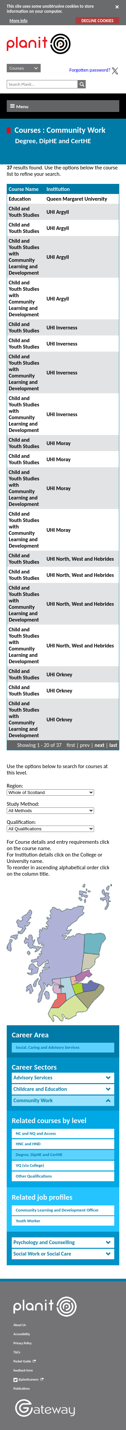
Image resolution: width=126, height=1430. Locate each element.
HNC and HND (28, 1143)
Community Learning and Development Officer (57, 1210)
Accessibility (21, 1334)
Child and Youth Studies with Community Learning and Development (24, 257)
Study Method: (23, 804)
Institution (58, 189)
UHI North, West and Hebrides (80, 559)
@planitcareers (28, 1380)
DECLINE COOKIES (97, 20)
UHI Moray (58, 443)
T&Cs (16, 1352)
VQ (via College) (30, 1165)
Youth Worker (28, 1220)
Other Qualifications (34, 1176)
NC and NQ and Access (36, 1133)
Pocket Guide (24, 1361)
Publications (21, 1389)
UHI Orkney (59, 674)
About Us (19, 1325)
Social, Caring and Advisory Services (47, 1047)
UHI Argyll (57, 212)
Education (20, 199)
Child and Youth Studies (24, 211)
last (113, 745)
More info (18, 20)
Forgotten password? (90, 70)
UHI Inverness (61, 327)
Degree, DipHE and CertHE (39, 1154)
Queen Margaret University (76, 199)
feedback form (23, 1370)
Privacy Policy (22, 1343)
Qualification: (21, 822)
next (99, 745)
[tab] (63, 1078)
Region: (15, 786)
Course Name (24, 189)
